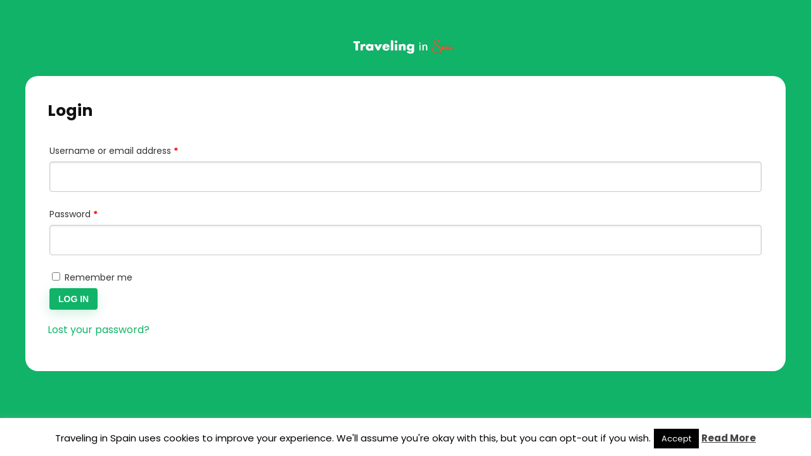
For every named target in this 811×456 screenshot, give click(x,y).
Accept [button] (676, 439)
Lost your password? (99, 329)
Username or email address (132, 149)
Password (92, 212)
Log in (73, 299)
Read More (728, 438)
